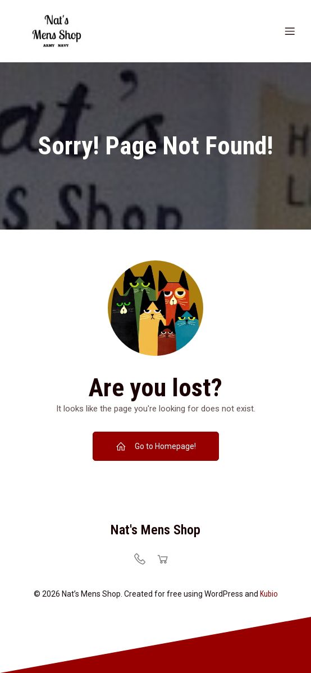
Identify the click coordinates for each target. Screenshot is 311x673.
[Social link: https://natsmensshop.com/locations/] (144, 558)
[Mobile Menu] (290, 31)
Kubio (269, 593)
